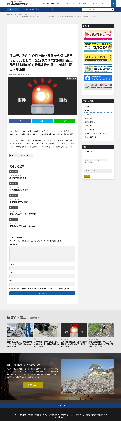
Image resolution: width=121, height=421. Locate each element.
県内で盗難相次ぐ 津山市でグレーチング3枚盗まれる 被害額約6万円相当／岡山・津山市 (101, 344)
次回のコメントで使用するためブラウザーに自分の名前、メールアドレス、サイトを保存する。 (41, 288)
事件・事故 (50, 3)
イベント (68, 3)
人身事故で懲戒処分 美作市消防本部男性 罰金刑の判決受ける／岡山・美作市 (74, 344)
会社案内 (88, 110)
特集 (43, 3)
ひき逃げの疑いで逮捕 (18, 190)
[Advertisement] (42, 33)
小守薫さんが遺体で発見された (22, 226)
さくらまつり (42, 9)
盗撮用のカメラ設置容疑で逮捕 (22, 214)
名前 (11, 264)
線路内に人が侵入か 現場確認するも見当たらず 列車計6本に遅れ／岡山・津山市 (19, 344)
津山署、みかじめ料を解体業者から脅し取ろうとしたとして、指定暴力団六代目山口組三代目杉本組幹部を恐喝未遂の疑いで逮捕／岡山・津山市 (55, 16)
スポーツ (60, 3)
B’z (49, 9)
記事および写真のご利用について (95, 133)
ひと (89, 3)
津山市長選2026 (25, 9)
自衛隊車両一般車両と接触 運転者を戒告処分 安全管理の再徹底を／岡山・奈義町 (47, 344)
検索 (86, 176)
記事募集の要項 (90, 122)
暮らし (95, 3)
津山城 (52, 9)
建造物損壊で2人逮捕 (18, 202)
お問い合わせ (89, 129)
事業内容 (88, 114)
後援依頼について (91, 118)
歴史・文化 (77, 3)
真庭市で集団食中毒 (17, 178)
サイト (11, 280)
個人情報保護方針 (91, 137)
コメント (13, 244)
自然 (84, 3)
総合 (101, 3)
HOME (37, 3)
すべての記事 (18, 14)
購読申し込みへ (33, 385)
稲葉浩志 (34, 9)
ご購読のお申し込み (91, 126)
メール (12, 272)
